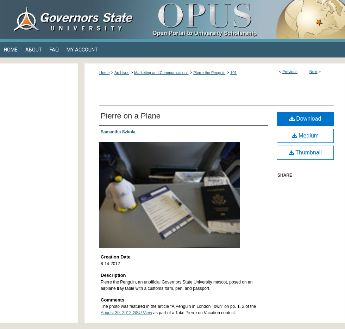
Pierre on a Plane (131, 115)
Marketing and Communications (161, 73)
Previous (289, 71)
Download (305, 119)
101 (233, 73)
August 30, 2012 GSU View (126, 312)
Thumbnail (305, 153)
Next (313, 71)
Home (104, 73)
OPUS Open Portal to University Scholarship (243, 19)
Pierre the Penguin (209, 73)
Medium (305, 136)
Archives (121, 73)
